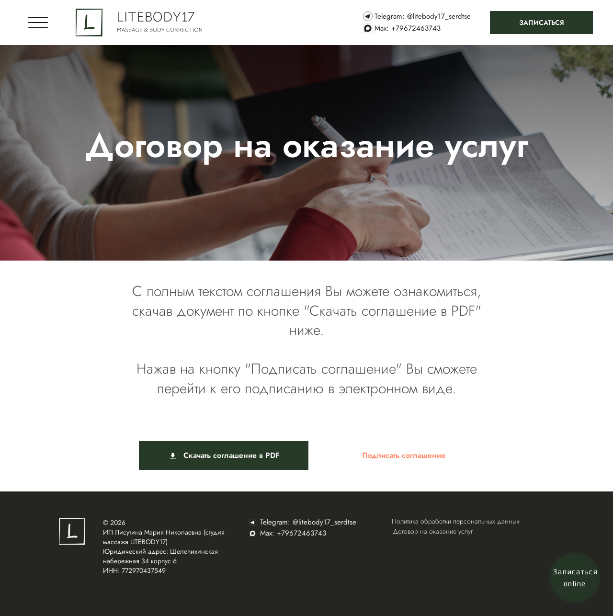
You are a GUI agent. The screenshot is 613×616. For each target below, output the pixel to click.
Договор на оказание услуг (433, 531)
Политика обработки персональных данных (456, 521)
